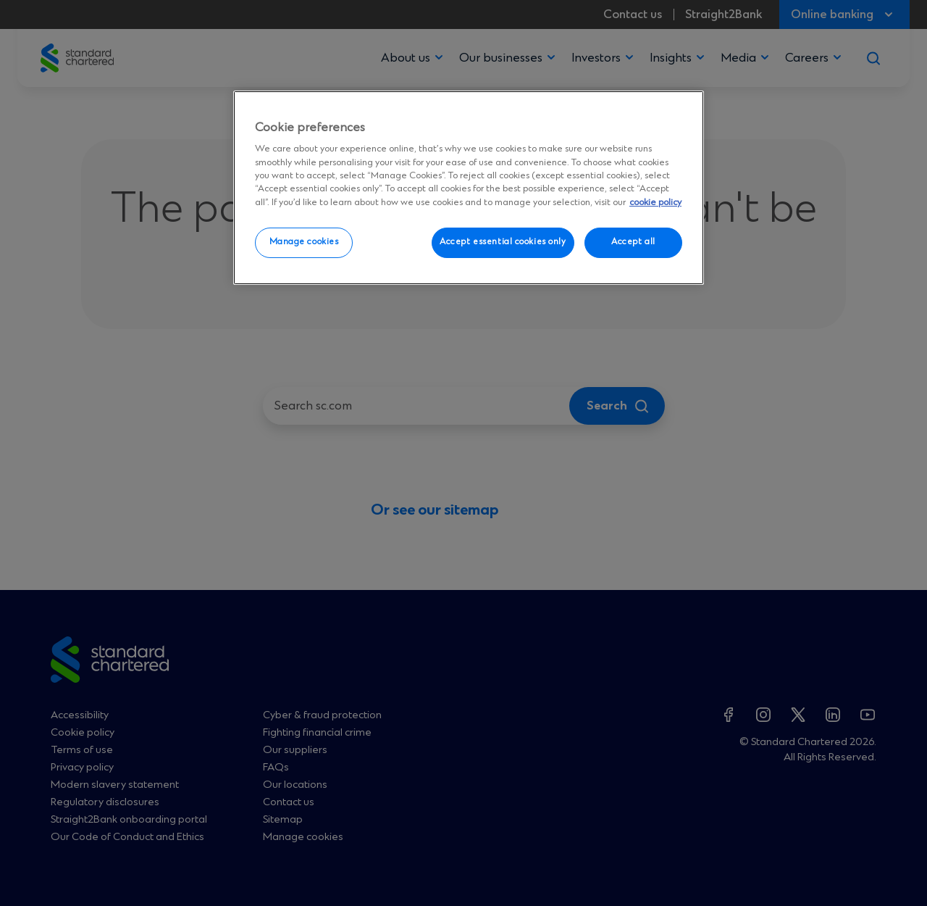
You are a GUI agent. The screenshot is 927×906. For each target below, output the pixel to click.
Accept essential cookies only (503, 242)
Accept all (633, 242)
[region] (468, 188)
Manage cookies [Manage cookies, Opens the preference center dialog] (304, 242)
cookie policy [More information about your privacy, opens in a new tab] (655, 202)
